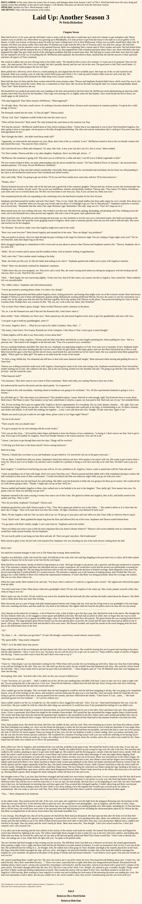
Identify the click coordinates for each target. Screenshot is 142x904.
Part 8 (71, 891)
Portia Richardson (73, 22)
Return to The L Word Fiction (71, 896)
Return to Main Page (71, 900)
